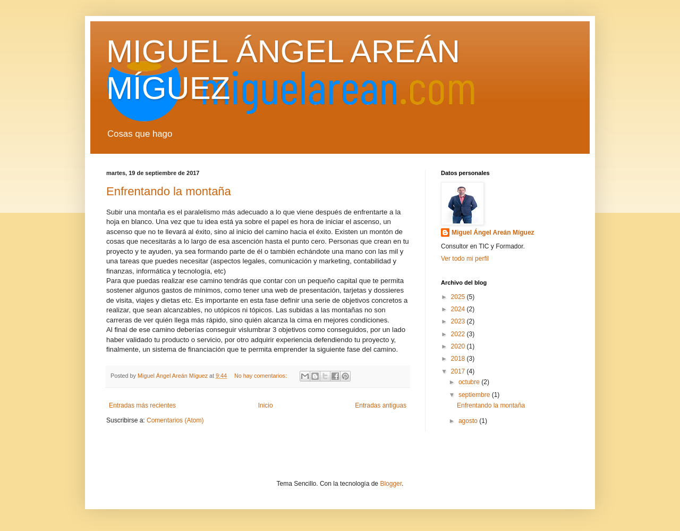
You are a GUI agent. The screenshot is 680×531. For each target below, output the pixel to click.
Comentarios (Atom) (175, 420)
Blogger (391, 483)
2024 (459, 309)
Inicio (265, 405)
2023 (459, 321)
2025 (459, 297)
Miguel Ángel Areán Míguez (493, 232)
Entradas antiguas (380, 405)
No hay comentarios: (261, 375)
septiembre (475, 395)
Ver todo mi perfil (465, 258)
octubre (469, 382)
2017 (459, 371)
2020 (459, 346)
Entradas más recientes (142, 405)
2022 (459, 334)
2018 (459, 358)
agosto (468, 421)
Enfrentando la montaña (168, 191)
